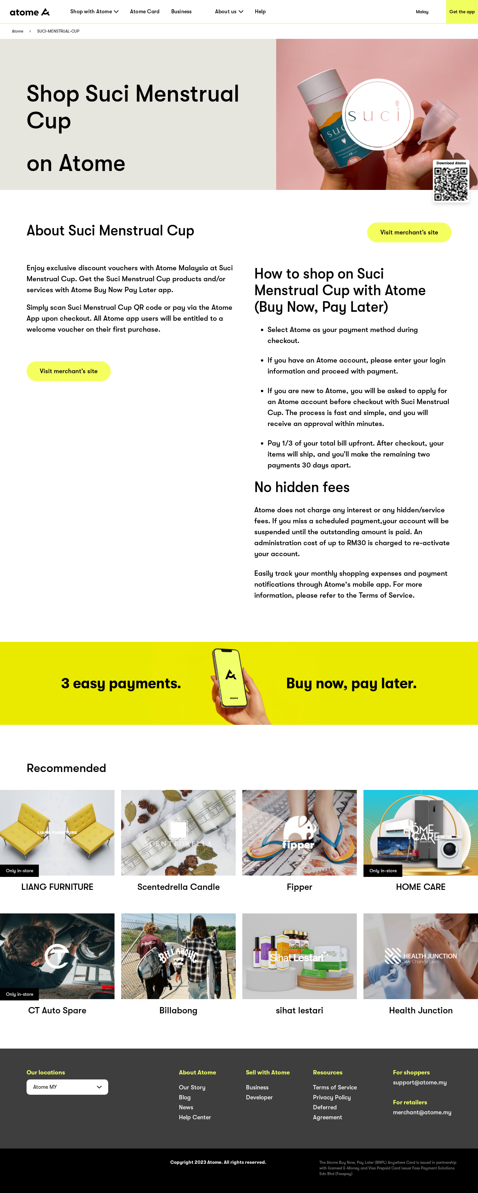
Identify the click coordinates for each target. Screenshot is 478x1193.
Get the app (462, 11)
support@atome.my (420, 1082)
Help (260, 12)
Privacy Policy (332, 1097)
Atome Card (145, 12)
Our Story (192, 1087)
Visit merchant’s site (69, 371)
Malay (422, 11)
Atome (17, 31)
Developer (259, 1097)
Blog (185, 1097)
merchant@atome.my (422, 1112)
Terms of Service (335, 1087)
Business (181, 12)
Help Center (195, 1117)
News (186, 1107)
